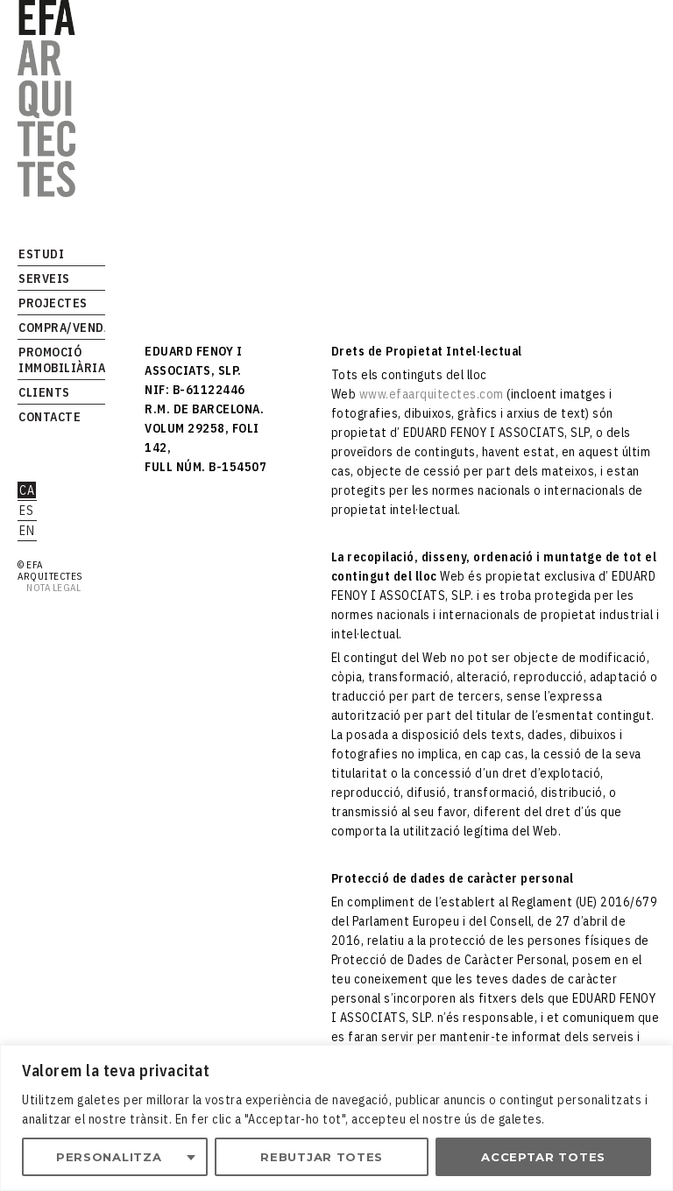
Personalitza (108, 1157)
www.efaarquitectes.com (431, 394)
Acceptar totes (543, 1157)
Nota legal (51, 587)
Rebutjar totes (321, 1157)
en (26, 531)
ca (26, 490)
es (26, 510)
